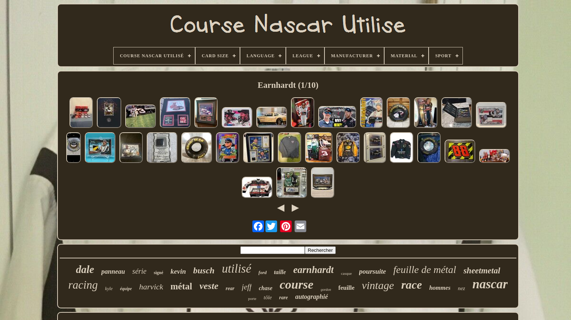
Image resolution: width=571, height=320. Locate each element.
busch (203, 270)
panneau (113, 271)
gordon (326, 290)
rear (230, 288)
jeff (247, 286)
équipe (126, 288)
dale (85, 269)
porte (252, 298)
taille (280, 272)
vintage (378, 285)
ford (263, 272)
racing (83, 284)
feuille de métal (424, 269)
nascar (490, 284)
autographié (311, 296)
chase (265, 288)
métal (181, 286)
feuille (346, 287)
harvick (151, 286)
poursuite (372, 271)
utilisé (236, 268)
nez (461, 288)
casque (346, 273)
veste (209, 286)
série (139, 271)
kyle (109, 288)
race (411, 284)
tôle (268, 297)
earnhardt (313, 269)
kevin (178, 271)
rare (283, 297)
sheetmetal (482, 270)
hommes (440, 287)
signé (158, 272)
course (297, 284)
